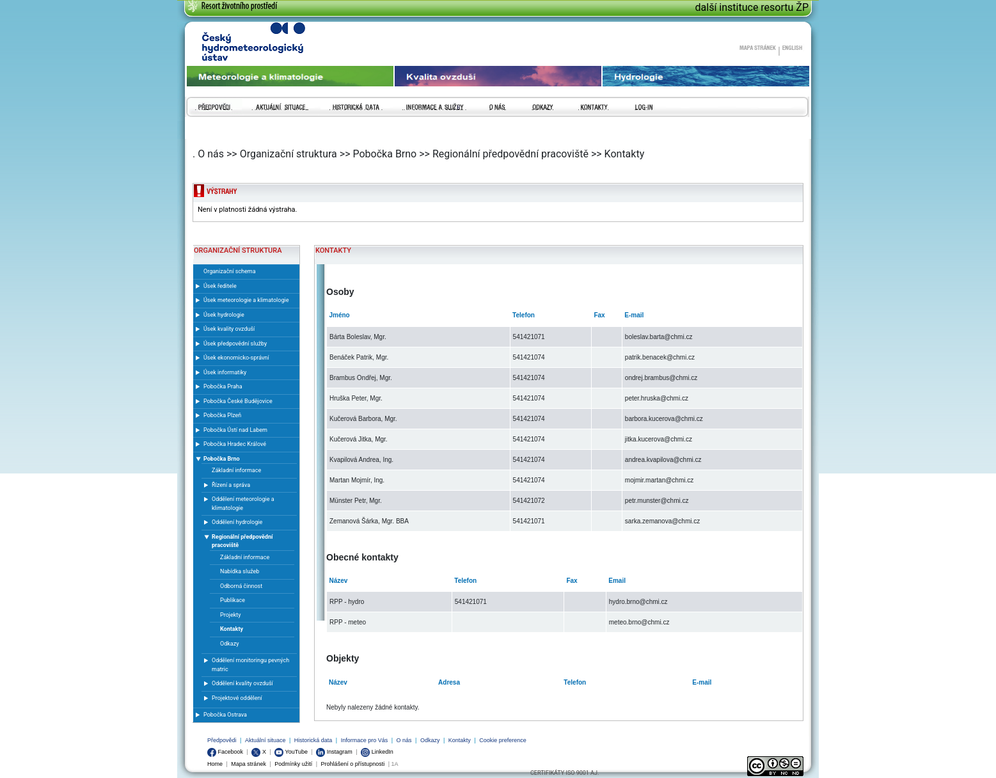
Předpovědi (222, 740)
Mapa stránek (757, 47)
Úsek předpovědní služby (235, 343)
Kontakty (459, 740)
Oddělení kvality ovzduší (242, 683)
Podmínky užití (293, 764)
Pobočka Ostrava (225, 714)
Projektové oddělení (237, 698)
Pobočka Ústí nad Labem (235, 430)
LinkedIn (377, 752)
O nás (404, 740)
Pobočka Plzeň (222, 415)
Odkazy (430, 740)
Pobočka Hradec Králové (234, 444)
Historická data (313, 740)
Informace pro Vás (364, 740)
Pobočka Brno (221, 459)
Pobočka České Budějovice (238, 401)
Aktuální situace (265, 740)
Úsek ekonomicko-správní (236, 357)
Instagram (334, 752)
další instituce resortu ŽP (752, 7)
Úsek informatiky (224, 372)
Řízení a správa (231, 485)
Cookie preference (502, 740)
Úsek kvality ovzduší (229, 329)
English (792, 47)
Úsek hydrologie (223, 315)
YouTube (291, 752)
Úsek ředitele (220, 286)
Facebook (225, 752)
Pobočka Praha (222, 386)
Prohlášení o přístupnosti (353, 764)
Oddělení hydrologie (237, 522)
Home (215, 764)
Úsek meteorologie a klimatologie (246, 300)
